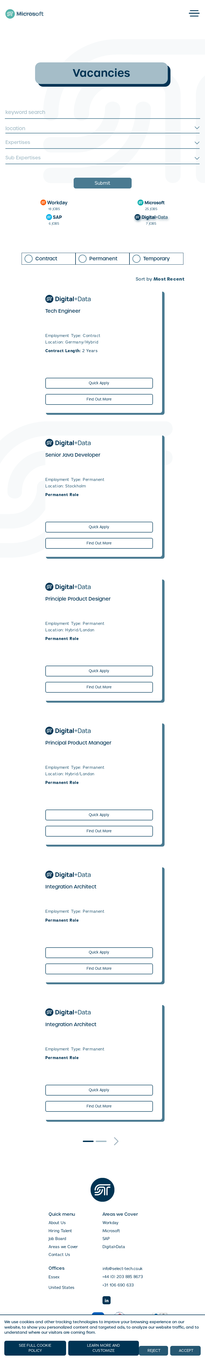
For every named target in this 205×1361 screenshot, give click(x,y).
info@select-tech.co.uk (122, 1268)
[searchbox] (101, 143)
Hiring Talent (60, 1231)
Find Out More (99, 399)
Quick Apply (99, 383)
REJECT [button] (154, 1350)
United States (61, 1287)
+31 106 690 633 (118, 1285)
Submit (102, 183)
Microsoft (111, 1231)
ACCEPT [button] (186, 1350)
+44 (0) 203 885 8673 (122, 1276)
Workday (110, 1222)
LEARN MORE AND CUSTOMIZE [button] (103, 1348)
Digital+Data (113, 1246)
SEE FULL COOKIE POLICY (35, 1348)
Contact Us (59, 1254)
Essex (54, 1277)
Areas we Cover (63, 1246)
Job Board (57, 1238)
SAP (106, 1238)
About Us (57, 1222)
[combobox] (102, 128)
